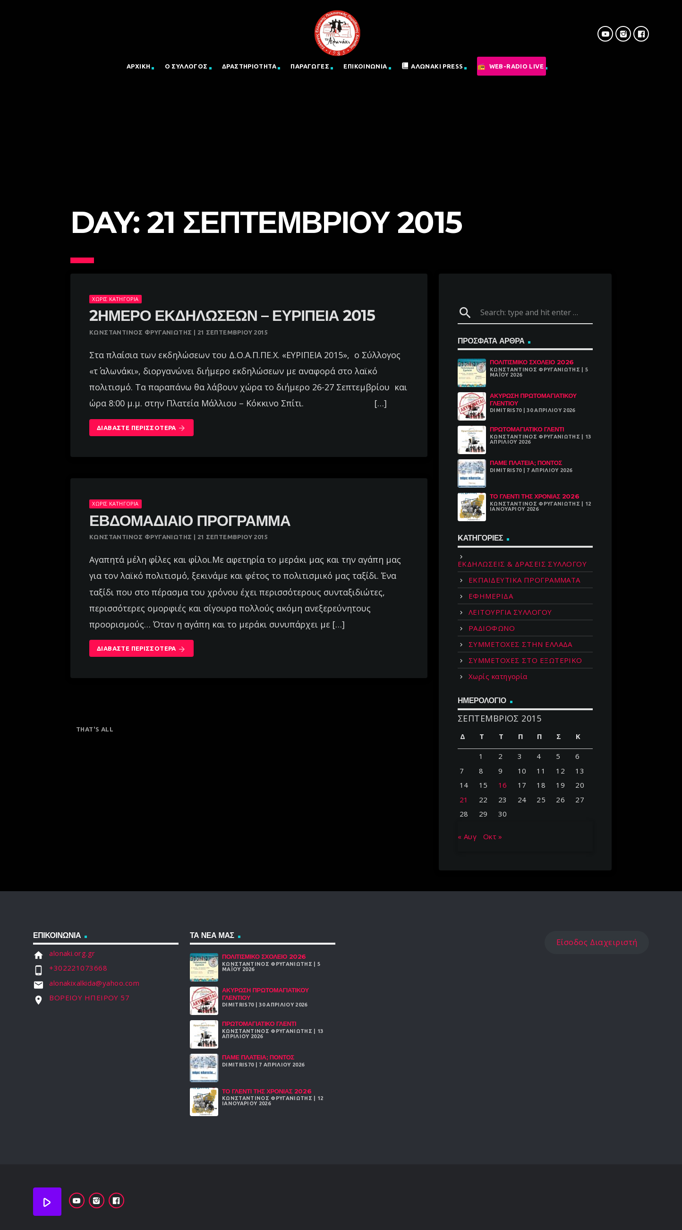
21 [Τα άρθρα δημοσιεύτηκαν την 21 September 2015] (464, 799)
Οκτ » (493, 836)
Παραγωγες (309, 66)
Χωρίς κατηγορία (115, 298)
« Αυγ (467, 836)
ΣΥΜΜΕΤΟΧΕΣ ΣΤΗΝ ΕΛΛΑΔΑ (520, 644)
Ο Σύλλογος (186, 66)
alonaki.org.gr (72, 953)
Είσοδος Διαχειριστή (597, 942)
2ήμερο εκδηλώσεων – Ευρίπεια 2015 (232, 315)
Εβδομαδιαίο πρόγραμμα (189, 520)
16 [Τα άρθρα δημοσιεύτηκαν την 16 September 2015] (502, 785)
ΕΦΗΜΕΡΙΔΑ (491, 596)
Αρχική (138, 66)
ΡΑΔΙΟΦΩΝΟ (492, 628)
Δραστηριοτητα (249, 66)
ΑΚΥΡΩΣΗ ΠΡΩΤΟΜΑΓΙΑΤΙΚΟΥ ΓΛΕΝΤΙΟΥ (533, 399)
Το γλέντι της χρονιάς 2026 (534, 496)
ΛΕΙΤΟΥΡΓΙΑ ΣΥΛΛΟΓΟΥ (510, 612)
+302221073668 (78, 967)
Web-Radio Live (516, 66)
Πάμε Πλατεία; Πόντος (526, 462)
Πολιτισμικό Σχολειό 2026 (532, 362)
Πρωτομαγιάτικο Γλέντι (527, 429)
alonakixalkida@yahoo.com (94, 983)
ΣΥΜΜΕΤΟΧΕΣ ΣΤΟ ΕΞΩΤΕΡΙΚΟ (525, 660)
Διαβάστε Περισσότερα (141, 428)
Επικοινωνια (365, 66)
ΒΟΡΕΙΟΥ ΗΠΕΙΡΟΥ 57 (89, 997)
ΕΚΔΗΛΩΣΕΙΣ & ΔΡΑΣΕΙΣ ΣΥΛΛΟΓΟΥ (522, 563)
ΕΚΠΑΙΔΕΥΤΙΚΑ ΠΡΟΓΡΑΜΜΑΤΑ (524, 580)
